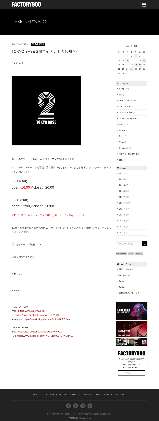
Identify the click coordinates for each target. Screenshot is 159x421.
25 (132, 69)
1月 (135, 46)
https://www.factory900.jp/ (31, 311)
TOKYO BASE (38, 44)
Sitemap (108, 395)
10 (127, 60)
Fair (122, 95)
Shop (122, 142)
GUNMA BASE (127, 112)
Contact (120, 395)
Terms (98, 395)
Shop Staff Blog (72, 395)
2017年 (129, 46)
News (124, 89)
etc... (123, 160)
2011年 (124, 232)
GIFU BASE (126, 106)
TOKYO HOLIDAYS (129, 154)
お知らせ (139, 254)
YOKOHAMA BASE (129, 118)
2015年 (124, 209)
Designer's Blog (53, 395)
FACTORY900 (121, 254)
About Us (37, 395)
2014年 (124, 215)
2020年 (123, 179)
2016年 (124, 203)
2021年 (123, 173)
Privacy (87, 395)
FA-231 (122, 281)
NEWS (131, 254)
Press (123, 136)
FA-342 (122, 287)
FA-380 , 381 (125, 275)
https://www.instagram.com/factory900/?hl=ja (47, 319)
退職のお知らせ (126, 269)
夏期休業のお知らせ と (129, 293)
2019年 (123, 185)
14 (144, 60)
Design (124, 130)
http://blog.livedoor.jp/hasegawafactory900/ (40, 331)
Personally (125, 148)
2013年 (124, 221)
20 (140, 65)
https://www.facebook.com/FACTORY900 (37, 315)
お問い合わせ (131, 373)
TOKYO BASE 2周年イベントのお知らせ (46, 51)
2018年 (124, 191)
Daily (123, 124)
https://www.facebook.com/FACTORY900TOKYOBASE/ (46, 336)
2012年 (124, 226)
